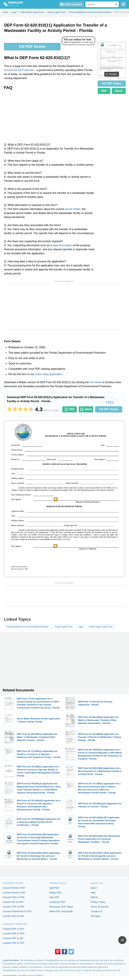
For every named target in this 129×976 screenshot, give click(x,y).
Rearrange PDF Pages (61, 906)
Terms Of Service (100, 906)
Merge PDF (55, 892)
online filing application (48, 374)
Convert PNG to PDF (14, 897)
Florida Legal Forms (63, 627)
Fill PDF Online (32, 46)
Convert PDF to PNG (14, 933)
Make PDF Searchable (61, 911)
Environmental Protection (19, 70)
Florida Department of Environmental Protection (27, 627)
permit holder (72, 209)
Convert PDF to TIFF (14, 943)
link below (95, 382)
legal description (62, 245)
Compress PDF (57, 902)
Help (93, 892)
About (94, 888)
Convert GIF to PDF (13, 902)
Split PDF (54, 888)
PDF (104, 90)
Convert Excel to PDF (14, 892)
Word (118, 90)
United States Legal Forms (101, 627)
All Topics (96, 916)
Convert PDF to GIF (13, 938)
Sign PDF (54, 897)
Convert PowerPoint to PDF (17, 911)
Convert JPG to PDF (13, 916)
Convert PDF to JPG (13, 928)
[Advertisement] (49, 117)
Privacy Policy (98, 902)
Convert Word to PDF (14, 888)
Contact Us (96, 911)
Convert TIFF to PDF (14, 906)
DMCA (94, 897)
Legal (80, 627)
